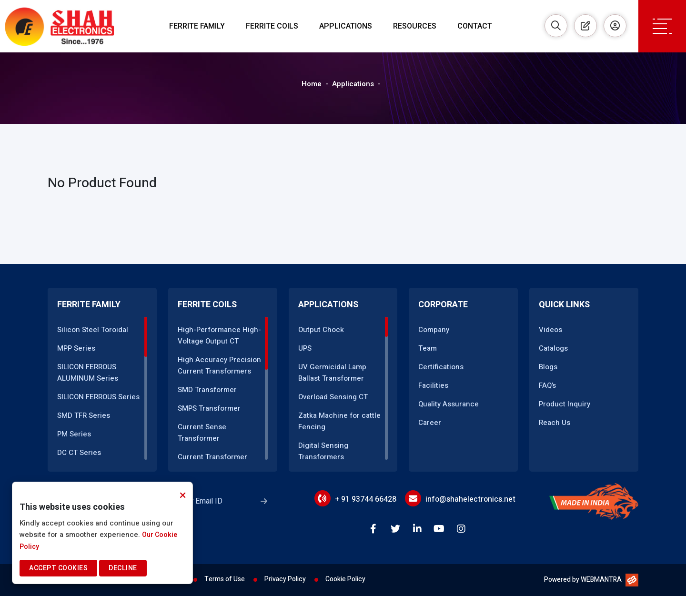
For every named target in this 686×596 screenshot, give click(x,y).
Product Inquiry (564, 404)
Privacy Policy (285, 579)
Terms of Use (224, 579)
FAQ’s (547, 385)
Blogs (548, 367)
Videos (550, 329)
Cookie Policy (345, 579)
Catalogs (553, 348)
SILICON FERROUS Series (98, 397)
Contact (474, 26)
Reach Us (554, 422)
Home (312, 84)
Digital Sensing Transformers (323, 451)
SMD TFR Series (83, 415)
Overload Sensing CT (333, 397)
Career (429, 422)
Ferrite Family (197, 26)
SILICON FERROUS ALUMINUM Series (87, 373)
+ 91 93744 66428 (365, 499)
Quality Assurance (448, 404)
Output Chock (321, 329)
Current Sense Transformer (202, 433)
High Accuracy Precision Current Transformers (219, 365)
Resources (414, 26)
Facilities (433, 385)
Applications (345, 26)
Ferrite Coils (272, 26)
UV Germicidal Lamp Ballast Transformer (332, 373)
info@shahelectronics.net (470, 499)
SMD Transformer (207, 389)
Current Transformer (212, 457)
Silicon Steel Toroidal (92, 329)
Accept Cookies (58, 568)
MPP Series (76, 348)
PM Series (74, 434)
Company (433, 329)
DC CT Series (79, 452)
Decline (123, 568)
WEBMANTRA (601, 580)
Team (427, 348)
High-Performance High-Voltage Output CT (219, 335)
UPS (305, 348)
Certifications (441, 367)
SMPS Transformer (209, 408)
